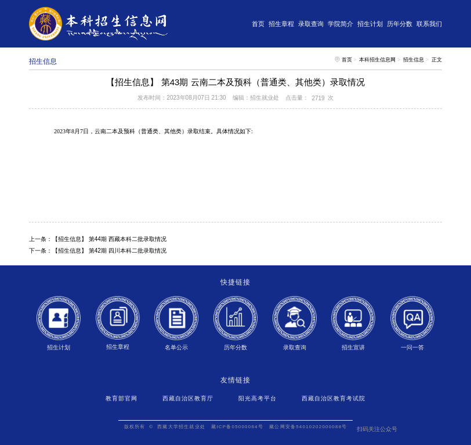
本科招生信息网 (377, 60)
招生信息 (413, 60)
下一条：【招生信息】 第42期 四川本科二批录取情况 (97, 250)
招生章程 (281, 23)
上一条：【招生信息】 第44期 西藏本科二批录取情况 (97, 239)
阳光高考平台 (257, 398)
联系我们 (429, 23)
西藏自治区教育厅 (187, 398)
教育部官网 (121, 398)
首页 (258, 23)
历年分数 (399, 23)
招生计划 (370, 23)
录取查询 (311, 23)
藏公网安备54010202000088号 (308, 426)
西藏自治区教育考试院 (333, 398)
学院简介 (340, 23)
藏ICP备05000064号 (237, 426)
